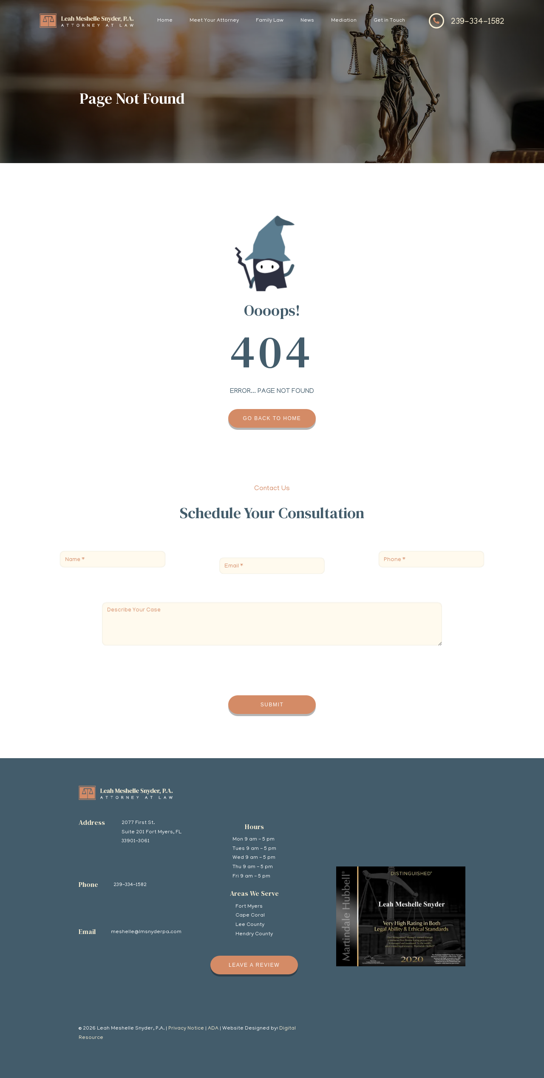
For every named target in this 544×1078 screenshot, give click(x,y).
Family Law (269, 20)
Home (165, 20)
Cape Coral (250, 915)
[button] (214, 21)
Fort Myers (249, 906)
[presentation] (166, 666)
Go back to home (272, 418)
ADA (213, 1028)
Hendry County (254, 934)
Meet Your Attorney (214, 20)
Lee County (249, 925)
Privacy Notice (186, 1028)
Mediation (344, 20)
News (307, 20)
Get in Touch (389, 20)
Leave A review (254, 965)
